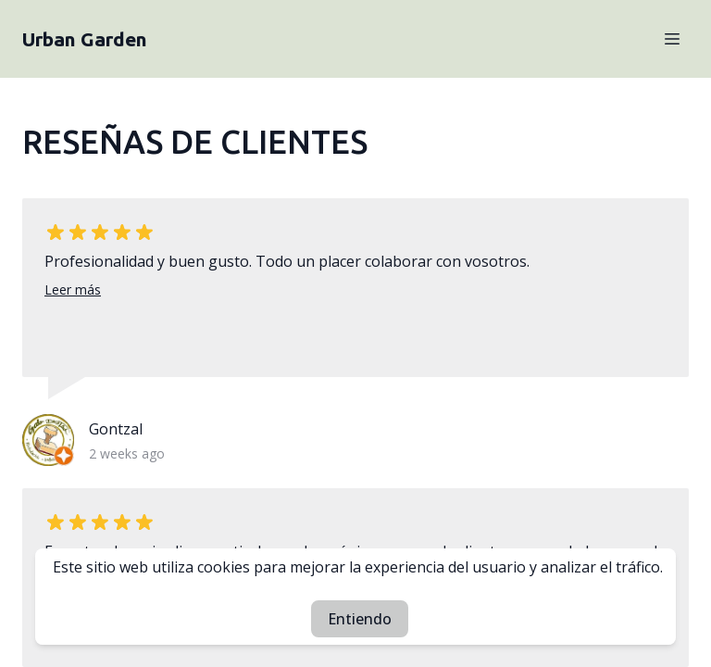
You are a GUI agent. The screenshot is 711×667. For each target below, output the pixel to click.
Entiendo (360, 619)
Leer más (72, 289)
